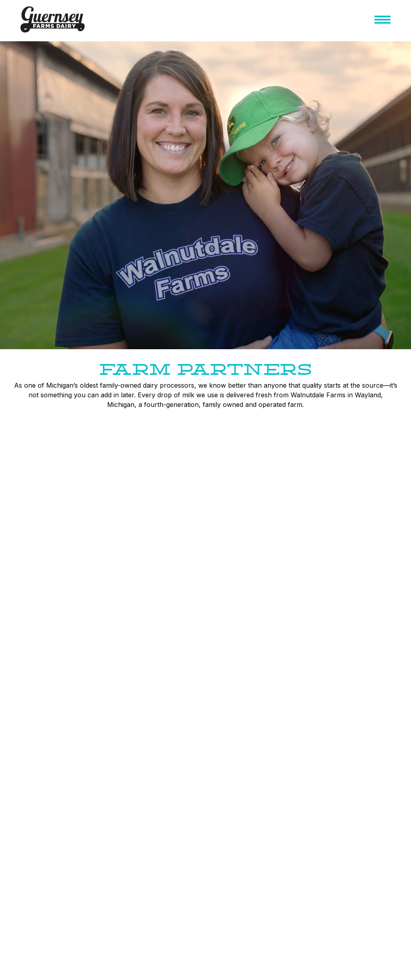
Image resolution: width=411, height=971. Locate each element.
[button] (382, 21)
